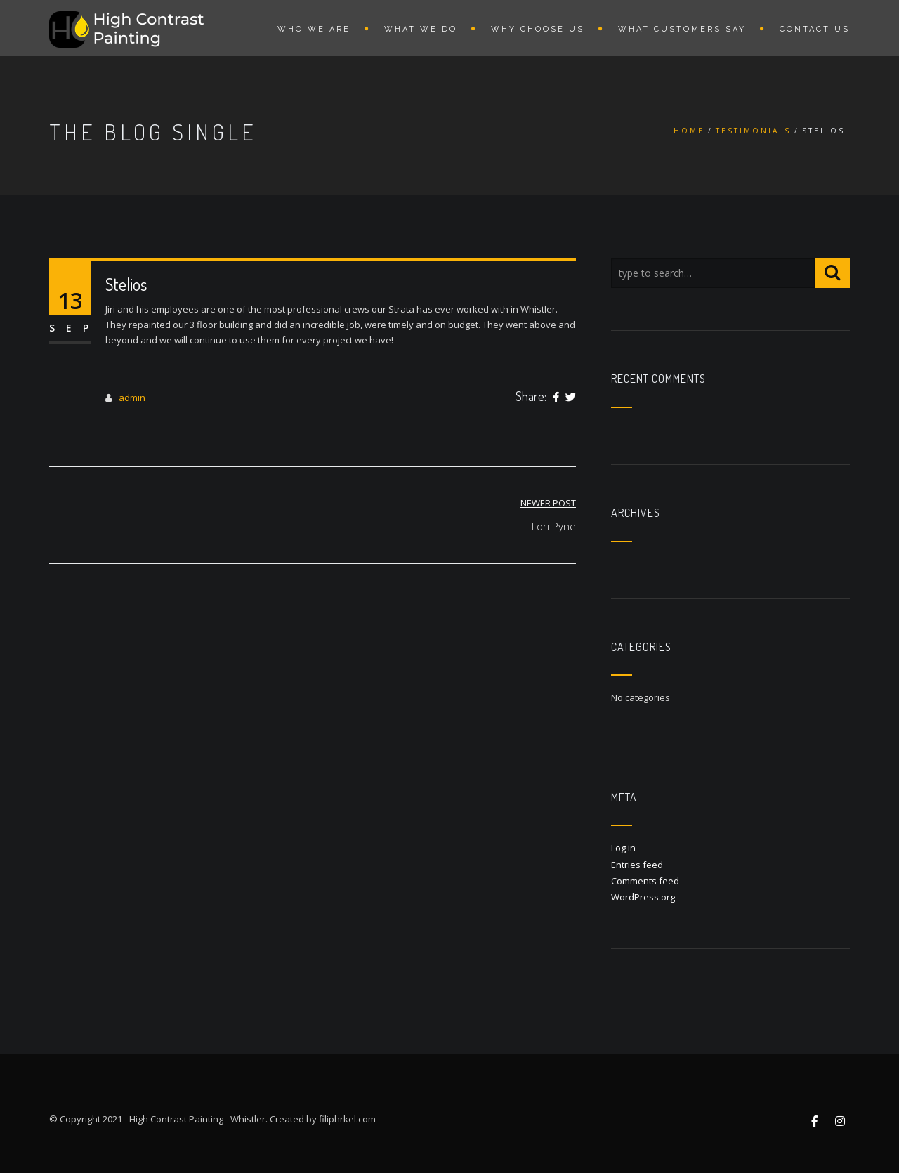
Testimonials (753, 131)
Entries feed (637, 864)
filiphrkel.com (347, 1119)
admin (132, 397)
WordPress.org (643, 897)
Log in (623, 847)
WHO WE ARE (313, 29)
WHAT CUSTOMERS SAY (682, 29)
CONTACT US (815, 29)
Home (689, 131)
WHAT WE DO (420, 29)
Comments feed (645, 880)
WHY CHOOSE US (537, 29)
